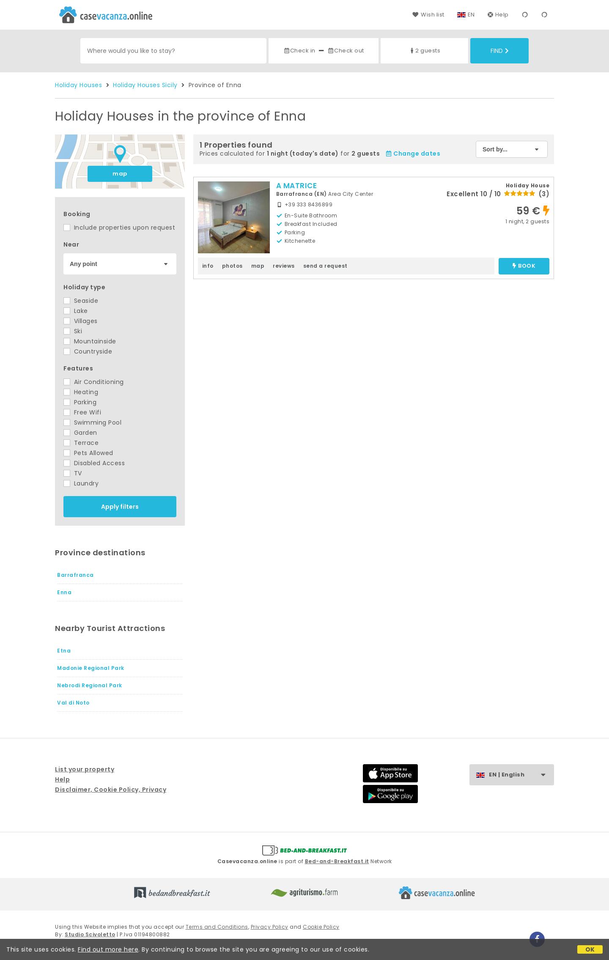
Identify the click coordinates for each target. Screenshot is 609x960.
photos (232, 265)
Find (500, 51)
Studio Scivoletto (90, 934)
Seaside (80, 300)
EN (471, 15)
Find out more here (108, 949)
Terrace (81, 443)
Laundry (81, 483)
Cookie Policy (321, 926)
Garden (80, 432)
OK (590, 949)
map (119, 174)
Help (498, 15)
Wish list (428, 15)
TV (72, 473)
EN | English (521, 775)
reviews (284, 265)
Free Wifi (82, 412)
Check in (299, 51)
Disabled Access (94, 463)
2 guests (424, 51)
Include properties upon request (119, 227)
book (524, 266)
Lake (75, 311)
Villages (80, 321)
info (208, 265)
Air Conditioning (93, 382)
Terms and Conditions (217, 926)
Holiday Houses (78, 85)
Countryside (87, 351)
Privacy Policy (269, 926)
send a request (325, 265)
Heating (80, 392)
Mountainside (89, 341)
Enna (64, 592)
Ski (72, 331)
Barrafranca (75, 575)
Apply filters (120, 506)
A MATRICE (296, 186)
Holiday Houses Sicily (145, 85)
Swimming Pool (92, 422)
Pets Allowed (88, 453)
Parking (79, 402)
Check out (345, 51)
